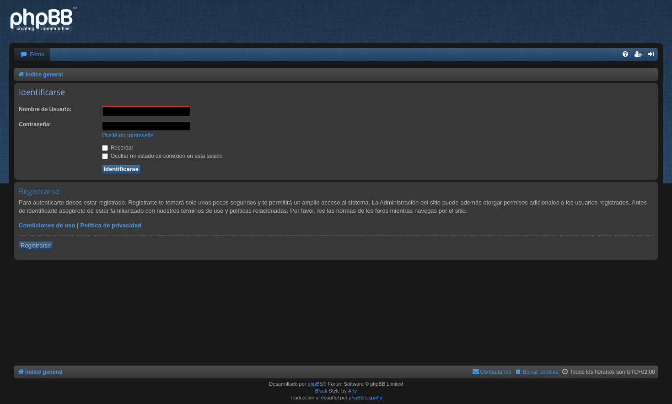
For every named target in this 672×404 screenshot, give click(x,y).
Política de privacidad (110, 225)
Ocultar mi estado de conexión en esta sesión (162, 156)
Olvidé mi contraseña (128, 135)
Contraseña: (35, 124)
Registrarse (36, 245)
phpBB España (365, 397)
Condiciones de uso (47, 225)
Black (321, 390)
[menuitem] (32, 54)
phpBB (315, 384)
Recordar (118, 148)
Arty (352, 390)
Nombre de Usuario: (45, 109)
